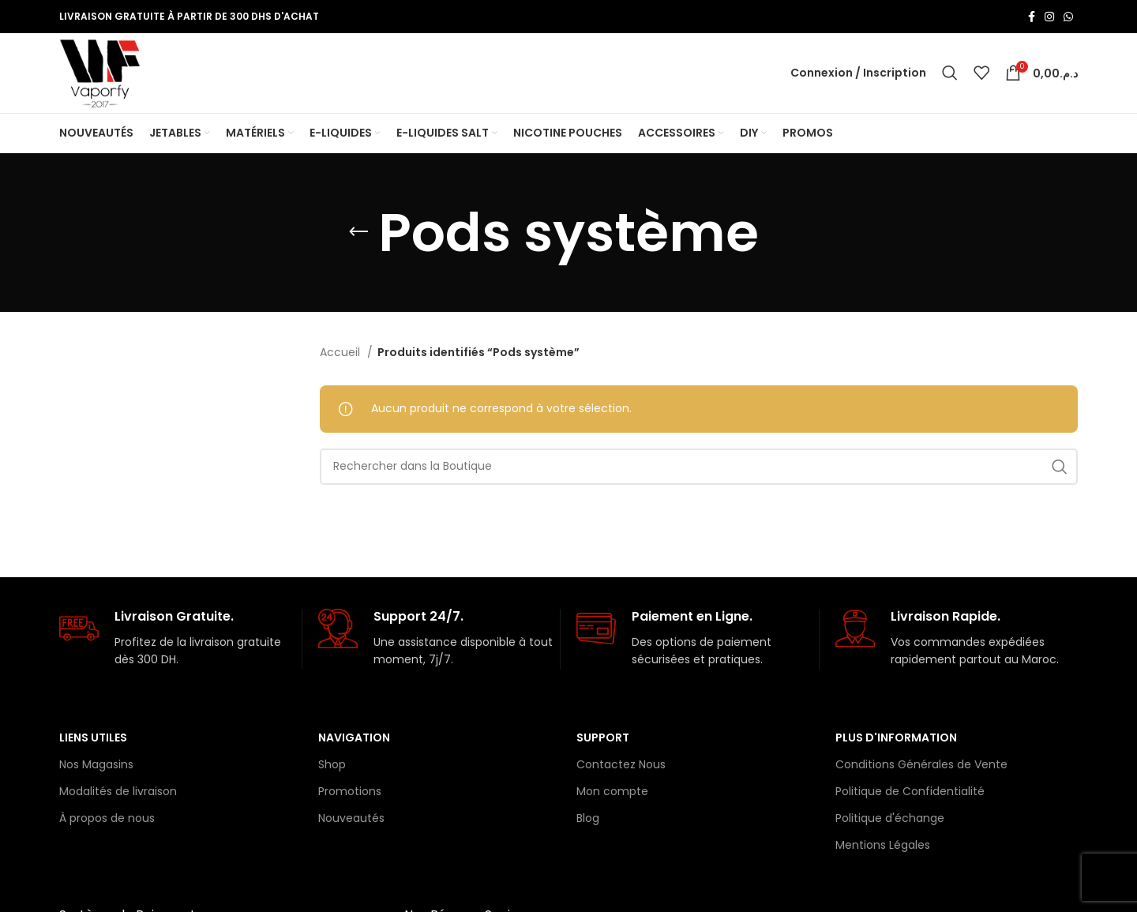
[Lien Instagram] (1049, 16)
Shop (332, 767)
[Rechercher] (950, 74)
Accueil (341, 355)
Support (602, 740)
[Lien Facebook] (1031, 16)
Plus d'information (896, 740)
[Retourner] (358, 235)
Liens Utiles (93, 740)
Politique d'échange (889, 821)
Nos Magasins (96, 767)
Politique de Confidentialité (910, 793)
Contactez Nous (621, 767)
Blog (587, 821)
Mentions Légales (882, 848)
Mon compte (612, 793)
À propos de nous (107, 821)
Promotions (349, 793)
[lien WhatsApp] (1068, 16)
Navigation (354, 740)
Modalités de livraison (118, 793)
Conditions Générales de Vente (921, 767)
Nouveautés (351, 821)
